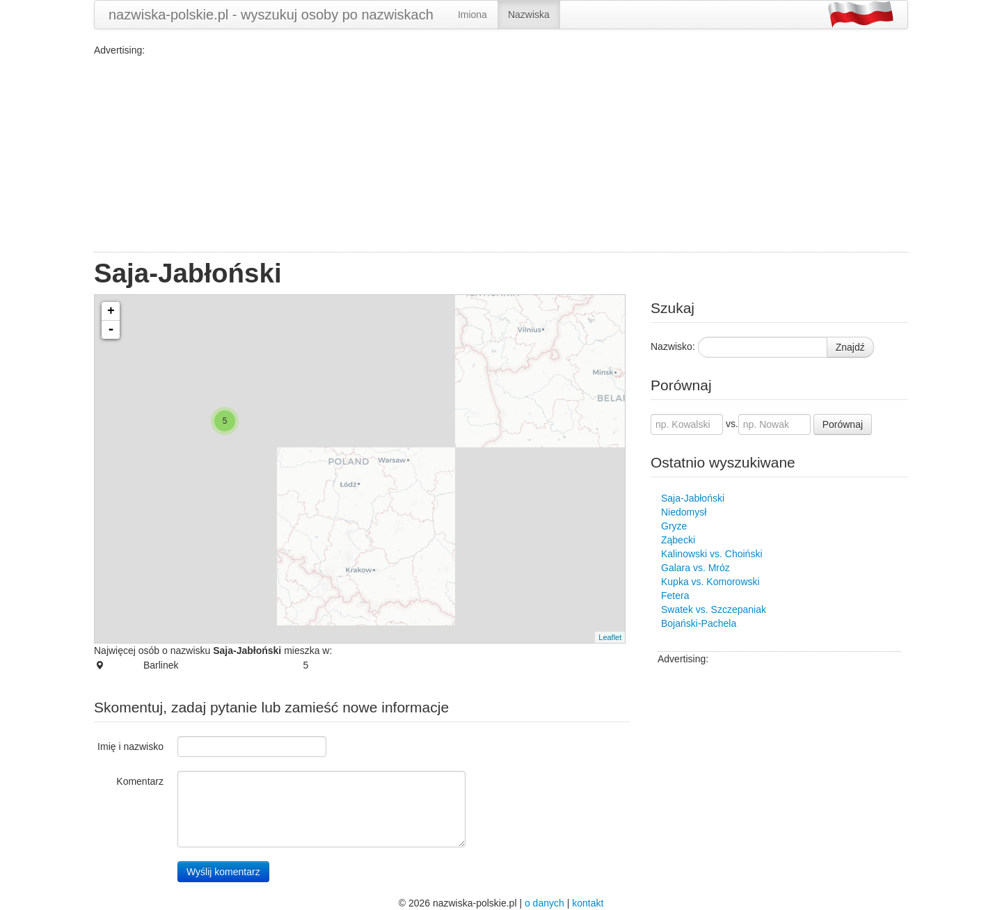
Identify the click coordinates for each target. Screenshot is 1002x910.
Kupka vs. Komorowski (710, 581)
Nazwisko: (673, 346)
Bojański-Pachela (698, 623)
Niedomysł (683, 512)
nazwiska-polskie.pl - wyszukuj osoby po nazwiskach (271, 14)
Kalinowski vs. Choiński (712, 553)
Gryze (674, 526)
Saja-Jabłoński (692, 498)
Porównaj (842, 424)
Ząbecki (678, 539)
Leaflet (609, 637)
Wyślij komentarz (223, 871)
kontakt (587, 903)
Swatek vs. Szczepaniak (713, 609)
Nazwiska (529, 14)
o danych (544, 903)
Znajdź (850, 347)
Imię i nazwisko (130, 746)
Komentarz (140, 781)
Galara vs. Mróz (695, 567)
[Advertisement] (501, 154)
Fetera (675, 595)
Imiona (472, 14)
